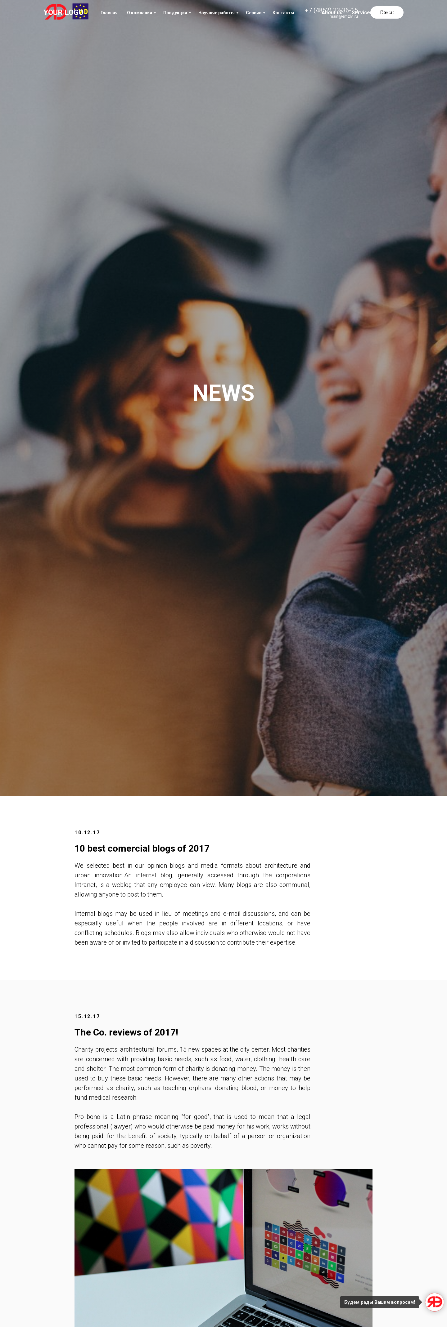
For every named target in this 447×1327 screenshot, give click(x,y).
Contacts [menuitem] (393, 13)
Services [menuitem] (362, 13)
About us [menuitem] (332, 13)
